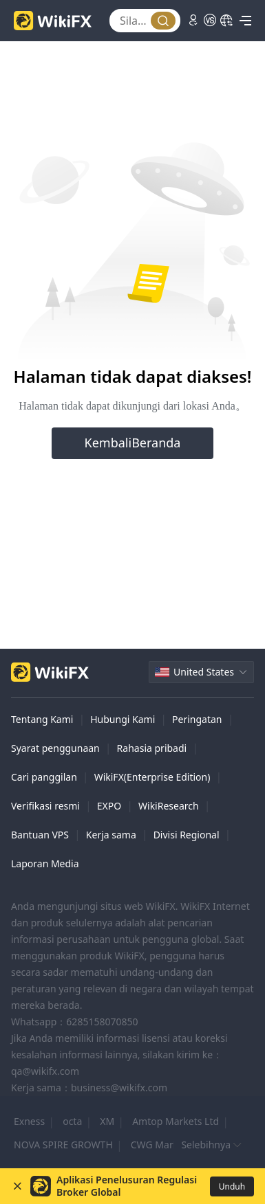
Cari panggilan (44, 776)
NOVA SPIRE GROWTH (63, 1144)
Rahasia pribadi (152, 748)
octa (72, 1121)
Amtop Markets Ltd (175, 1121)
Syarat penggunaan (55, 748)
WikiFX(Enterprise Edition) (152, 776)
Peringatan (197, 719)
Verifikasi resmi (45, 805)
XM (107, 1121)
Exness (29, 1121)
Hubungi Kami (122, 719)
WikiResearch (168, 805)
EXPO (109, 805)
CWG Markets (161, 1144)
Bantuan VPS (40, 834)
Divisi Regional (186, 834)
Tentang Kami (42, 719)
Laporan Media (45, 863)
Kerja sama (111, 834)
